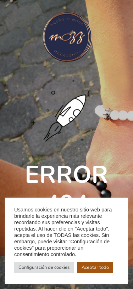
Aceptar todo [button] (95, 267)
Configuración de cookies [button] (44, 267)
